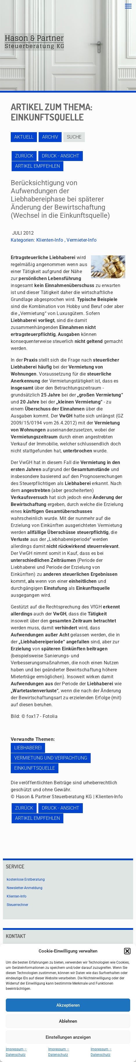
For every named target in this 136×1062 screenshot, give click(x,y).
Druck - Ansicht (60, 156)
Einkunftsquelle (34, 768)
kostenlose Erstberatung (26, 879)
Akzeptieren (68, 1005)
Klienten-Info (49, 240)
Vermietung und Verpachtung (50, 758)
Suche (74, 137)
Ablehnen (68, 1021)
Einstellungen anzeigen (68, 1037)
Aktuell (23, 137)
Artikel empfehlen (37, 166)
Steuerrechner (17, 905)
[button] (127, 951)
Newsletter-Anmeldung (24, 888)
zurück (24, 156)
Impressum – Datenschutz (16, 1052)
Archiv (50, 137)
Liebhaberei (28, 748)
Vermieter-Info (81, 240)
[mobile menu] (128, 6)
